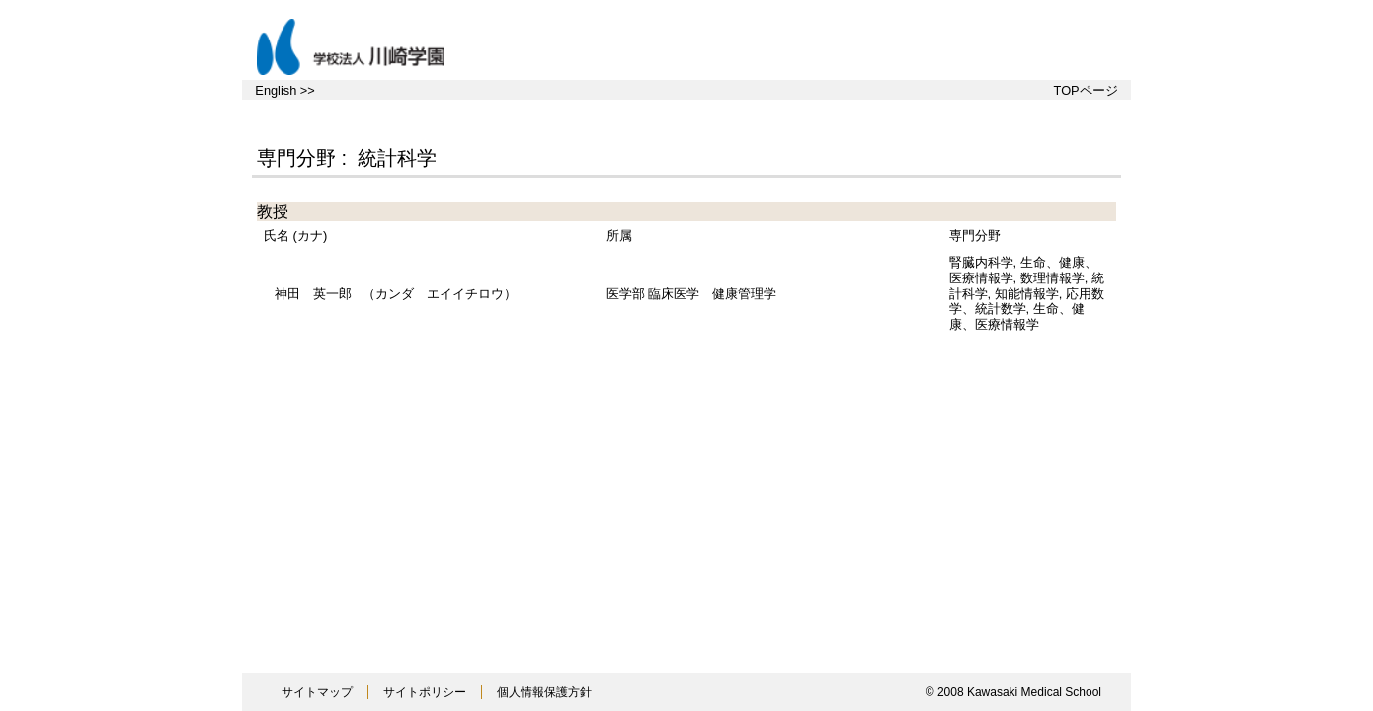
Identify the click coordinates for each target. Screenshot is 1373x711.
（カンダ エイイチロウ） (396, 293)
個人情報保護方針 (544, 692)
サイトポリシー (424, 692)
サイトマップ (317, 692)
